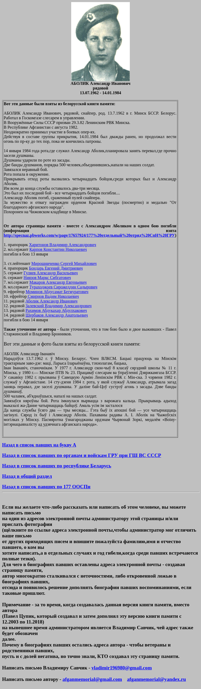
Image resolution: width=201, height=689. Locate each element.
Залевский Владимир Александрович (59, 306)
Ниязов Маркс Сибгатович (47, 277)
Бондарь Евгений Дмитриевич (56, 268)
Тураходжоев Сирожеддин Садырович (63, 287)
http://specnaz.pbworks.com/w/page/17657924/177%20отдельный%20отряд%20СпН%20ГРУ (89, 235)
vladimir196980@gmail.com (121, 667)
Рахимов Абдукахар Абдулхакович (56, 310)
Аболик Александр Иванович (51, 301)
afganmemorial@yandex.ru (156, 679)
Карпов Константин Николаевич (58, 249)
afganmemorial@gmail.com (92, 679)
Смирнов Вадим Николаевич (53, 296)
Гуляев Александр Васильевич (51, 273)
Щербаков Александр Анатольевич (57, 315)
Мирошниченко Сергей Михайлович (64, 263)
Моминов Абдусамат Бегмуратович (57, 291)
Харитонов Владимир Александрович (62, 244)
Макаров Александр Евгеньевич (58, 282)
